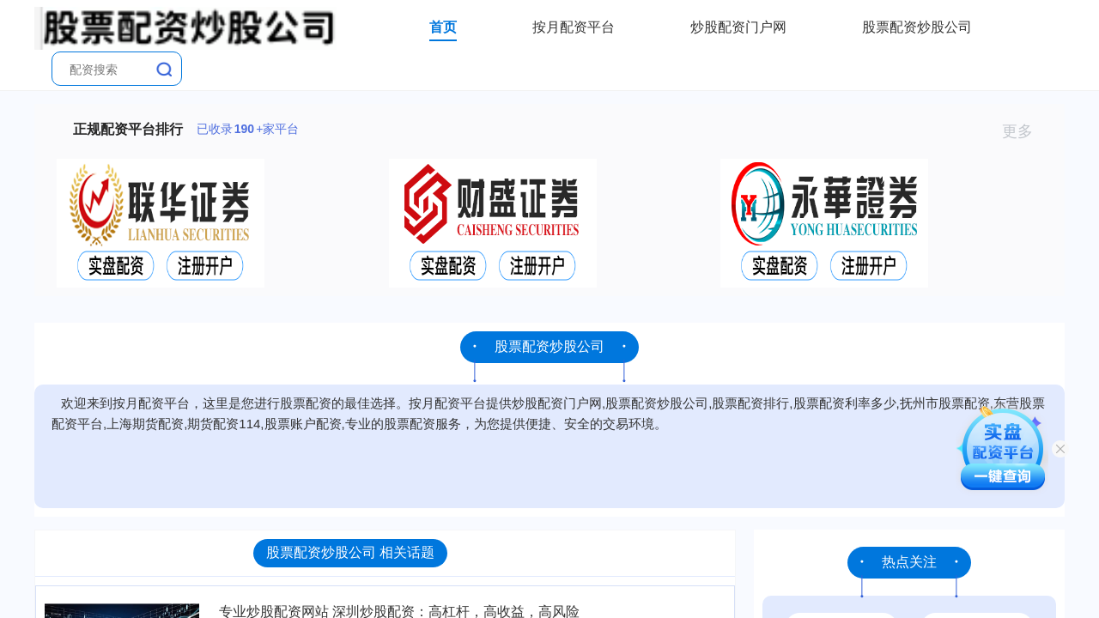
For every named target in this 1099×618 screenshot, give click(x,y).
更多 (1024, 131)
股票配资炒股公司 (917, 27)
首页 (443, 27)
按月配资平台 (573, 27)
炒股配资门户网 (738, 27)
